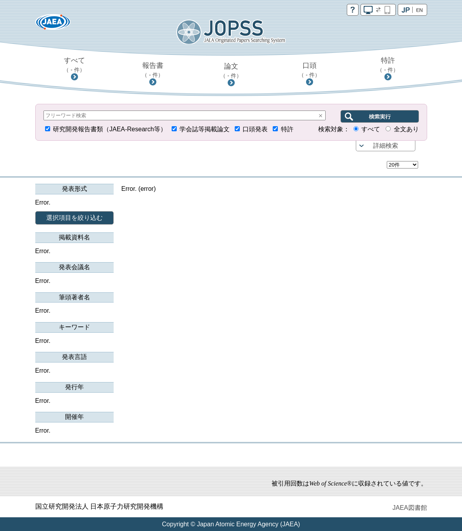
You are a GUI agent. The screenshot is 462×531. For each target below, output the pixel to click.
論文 (231, 70)
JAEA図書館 (409, 507)
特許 (388, 64)
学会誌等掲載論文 (204, 129)
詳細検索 (385, 145)
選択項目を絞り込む (74, 217)
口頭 (309, 70)
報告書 (152, 70)
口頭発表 (255, 129)
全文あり (406, 129)
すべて (74, 64)
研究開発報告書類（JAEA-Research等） (110, 129)
